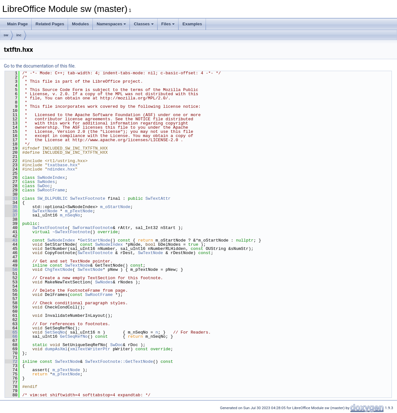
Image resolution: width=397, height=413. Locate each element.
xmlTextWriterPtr (90, 349)
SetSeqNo (55, 332)
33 (11, 198)
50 (11, 269)
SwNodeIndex (51, 177)
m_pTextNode (79, 211)
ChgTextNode (59, 269)
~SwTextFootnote (71, 232)
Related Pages (49, 24)
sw (6, 35)
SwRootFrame (51, 190)
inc (19, 35)
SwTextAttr (157, 198)
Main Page (17, 24)
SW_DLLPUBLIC (52, 198)
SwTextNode (44, 211)
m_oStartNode (115, 207)
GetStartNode (95, 240)
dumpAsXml (56, 349)
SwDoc (43, 186)
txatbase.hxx (62, 165)
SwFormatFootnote (93, 228)
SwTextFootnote (87, 198)
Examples (192, 24)
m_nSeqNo (70, 215)
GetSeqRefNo (74, 336)
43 (11, 240)
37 (11, 215)
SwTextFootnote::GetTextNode (119, 361)
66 (11, 336)
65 (11, 332)
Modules (80, 24)
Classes (143, 24)
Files (168, 24)
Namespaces (111, 24)
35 (11, 207)
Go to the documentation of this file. (40, 66)
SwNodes (46, 182)
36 (11, 211)
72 (11, 361)
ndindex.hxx (61, 169)
